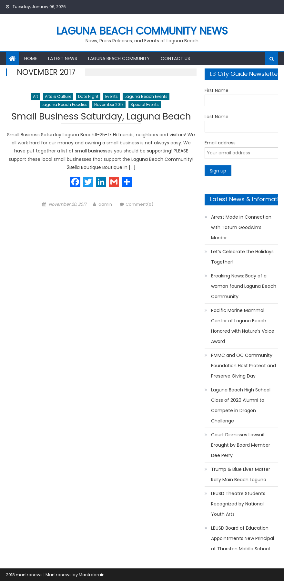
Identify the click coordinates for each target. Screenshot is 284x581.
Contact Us (175, 58)
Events (111, 96)
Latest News (62, 58)
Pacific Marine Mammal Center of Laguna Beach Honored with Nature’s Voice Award (242, 326)
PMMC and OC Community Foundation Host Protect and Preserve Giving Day (243, 365)
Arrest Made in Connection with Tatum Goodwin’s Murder (241, 227)
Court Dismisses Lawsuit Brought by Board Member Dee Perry (240, 445)
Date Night (88, 96)
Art (35, 96)
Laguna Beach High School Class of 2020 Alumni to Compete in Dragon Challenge (240, 405)
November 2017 (109, 104)
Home (30, 58)
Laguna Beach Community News (142, 31)
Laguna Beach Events (146, 96)
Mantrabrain (92, 575)
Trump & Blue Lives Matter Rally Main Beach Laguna (240, 474)
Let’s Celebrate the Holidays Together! (242, 256)
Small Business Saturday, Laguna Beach (101, 117)
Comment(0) (139, 204)
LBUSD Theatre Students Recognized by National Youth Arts (238, 503)
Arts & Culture (58, 96)
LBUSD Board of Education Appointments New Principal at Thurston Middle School (242, 538)
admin (105, 204)
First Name (216, 90)
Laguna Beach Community (119, 58)
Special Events (144, 104)
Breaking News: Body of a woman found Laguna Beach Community (243, 286)
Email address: (221, 143)
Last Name (216, 116)
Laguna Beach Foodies (64, 104)
